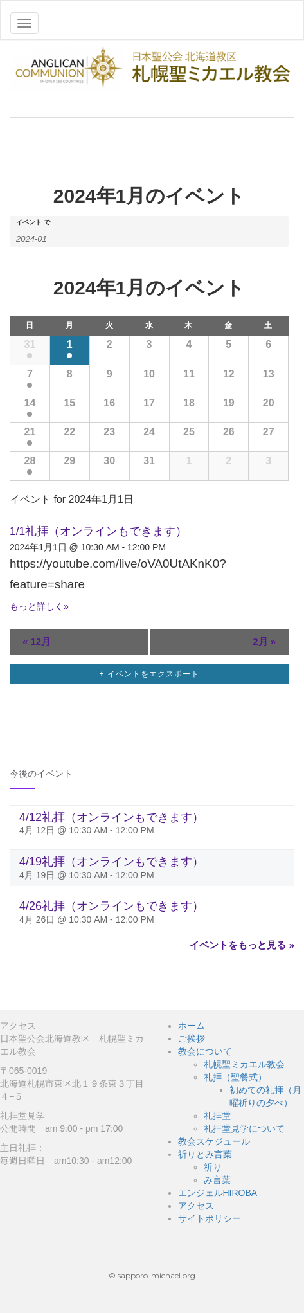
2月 (264, 641)
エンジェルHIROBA (218, 1193)
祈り (213, 1167)
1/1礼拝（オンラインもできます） (98, 531)
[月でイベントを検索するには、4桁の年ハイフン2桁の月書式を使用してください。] (48, 238)
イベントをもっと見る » (242, 944)
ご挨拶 (191, 1038)
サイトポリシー (209, 1218)
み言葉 (217, 1180)
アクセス (196, 1205)
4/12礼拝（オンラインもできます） (111, 817)
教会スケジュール (214, 1141)
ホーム (191, 1025)
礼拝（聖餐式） (235, 1077)
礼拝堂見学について (244, 1128)
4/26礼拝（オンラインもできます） (111, 906)
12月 (36, 641)
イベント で (33, 222)
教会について (205, 1051)
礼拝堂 (217, 1115)
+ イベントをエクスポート (149, 673)
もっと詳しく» (39, 606)
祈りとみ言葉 (205, 1154)
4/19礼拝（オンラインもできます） (111, 861)
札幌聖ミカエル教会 (244, 1064)
